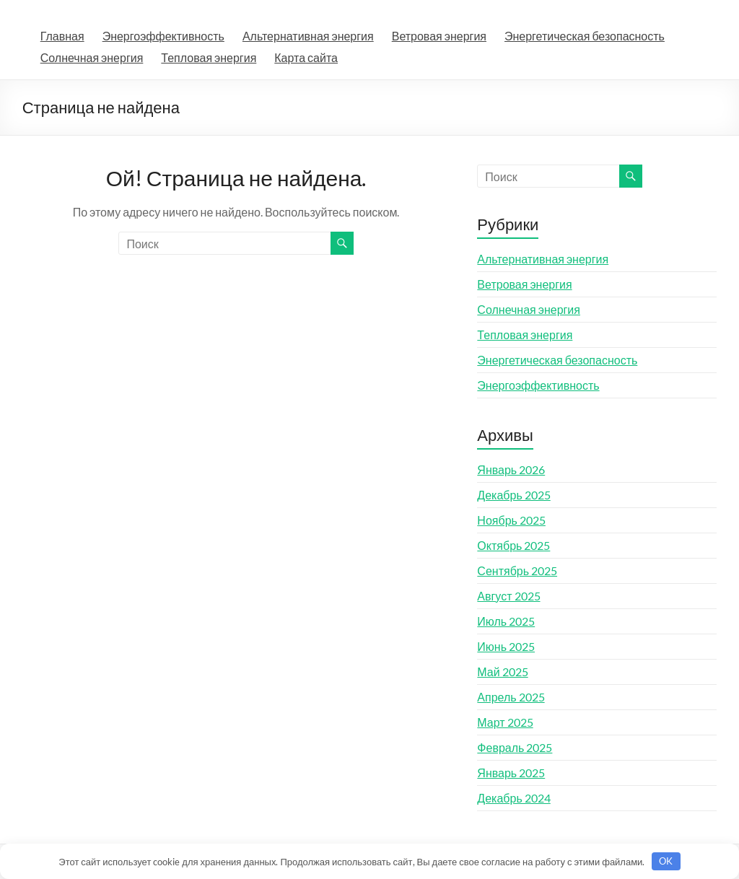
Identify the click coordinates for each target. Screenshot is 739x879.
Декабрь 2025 (513, 495)
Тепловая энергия (208, 57)
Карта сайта (306, 57)
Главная (62, 36)
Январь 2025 (511, 772)
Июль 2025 (506, 621)
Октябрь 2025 (513, 545)
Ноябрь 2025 (511, 520)
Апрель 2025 (510, 697)
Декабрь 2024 (513, 798)
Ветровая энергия (439, 36)
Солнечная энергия (92, 57)
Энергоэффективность (163, 36)
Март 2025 (505, 722)
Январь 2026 (511, 469)
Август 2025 (508, 596)
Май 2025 (502, 671)
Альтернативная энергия (308, 36)
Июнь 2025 (506, 646)
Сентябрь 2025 (517, 570)
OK (666, 861)
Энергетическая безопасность (584, 36)
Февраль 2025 (514, 747)
